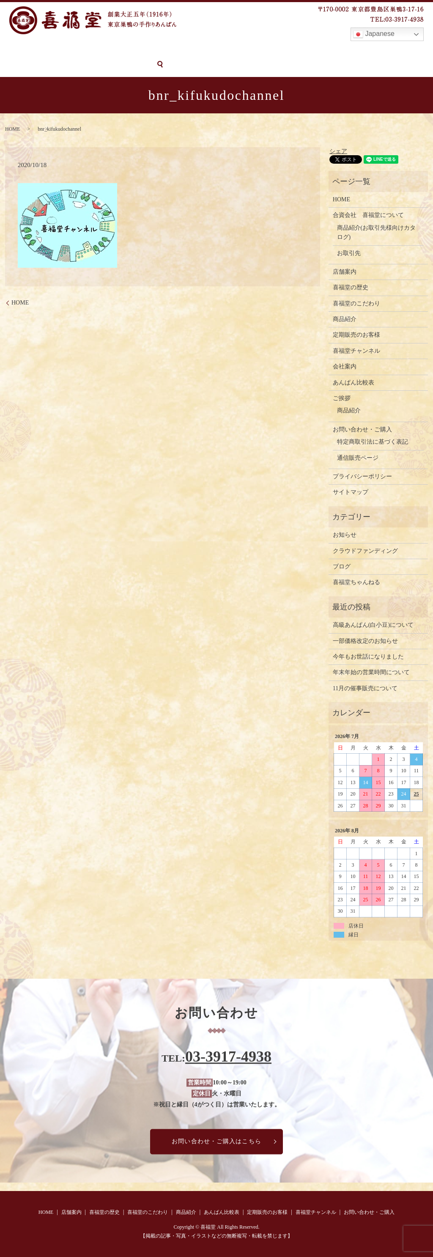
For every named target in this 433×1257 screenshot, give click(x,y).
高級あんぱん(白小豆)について (373, 624)
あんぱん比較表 (234, 50)
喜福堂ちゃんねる (356, 582)
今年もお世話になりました (368, 656)
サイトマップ (350, 492)
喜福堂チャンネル (352, 50)
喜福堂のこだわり (141, 50)
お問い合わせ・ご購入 (37, 64)
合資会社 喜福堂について (368, 214)
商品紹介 (190, 50)
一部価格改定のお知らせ (365, 640)
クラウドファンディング (365, 550)
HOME (14, 50)
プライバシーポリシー (362, 476)
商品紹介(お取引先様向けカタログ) (376, 231)
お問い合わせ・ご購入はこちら (216, 1141)
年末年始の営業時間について (371, 672)
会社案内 (344, 366)
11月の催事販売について (365, 687)
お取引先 (349, 252)
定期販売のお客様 (292, 50)
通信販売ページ (357, 457)
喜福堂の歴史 (88, 50)
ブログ (342, 566)
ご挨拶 (342, 398)
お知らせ (344, 534)
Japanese (374, 34)
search (84, 64)
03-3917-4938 (228, 1056)
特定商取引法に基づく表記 (372, 441)
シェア (338, 150)
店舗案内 (46, 50)
